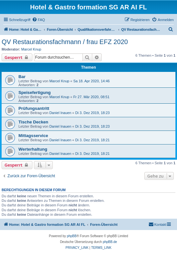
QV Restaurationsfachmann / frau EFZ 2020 (65, 41)
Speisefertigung (34, 92)
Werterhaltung (32, 149)
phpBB (72, 236)
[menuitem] (38, 20)
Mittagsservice (33, 135)
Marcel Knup (31, 49)
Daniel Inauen (60, 113)
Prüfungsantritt (33, 108)
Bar (22, 76)
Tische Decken (33, 122)
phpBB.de (110, 242)
